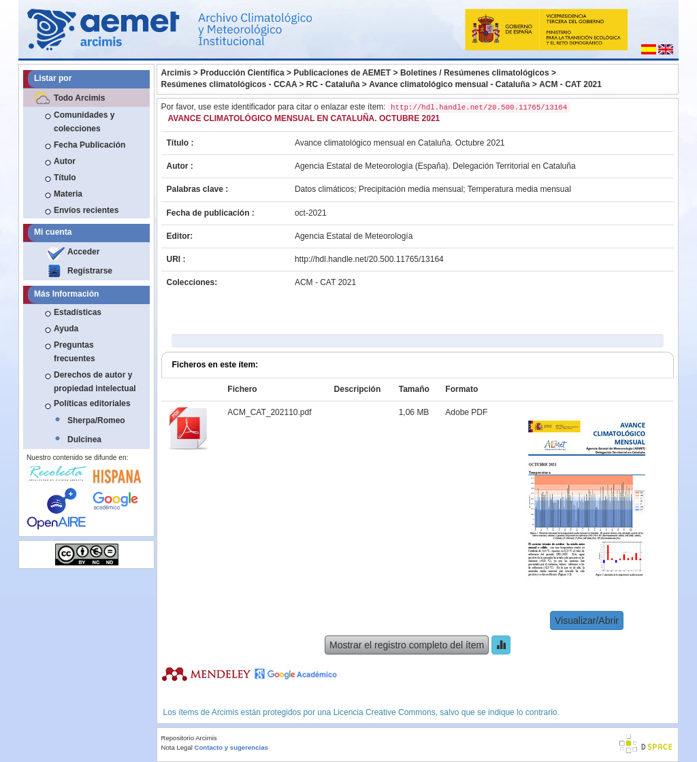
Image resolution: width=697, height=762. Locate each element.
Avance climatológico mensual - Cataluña (449, 84)
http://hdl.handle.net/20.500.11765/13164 (369, 259)
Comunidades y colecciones (84, 121)
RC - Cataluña (333, 84)
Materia (68, 194)
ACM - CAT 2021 (570, 84)
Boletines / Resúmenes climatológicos (474, 73)
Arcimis (176, 73)
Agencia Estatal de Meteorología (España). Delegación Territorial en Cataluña (435, 166)
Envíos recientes (86, 210)
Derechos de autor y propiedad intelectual (95, 381)
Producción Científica (242, 73)
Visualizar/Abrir (587, 620)
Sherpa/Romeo (96, 420)
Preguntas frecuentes (74, 351)
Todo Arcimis (79, 98)
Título (65, 177)
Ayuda (66, 328)
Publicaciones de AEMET (342, 73)
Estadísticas (77, 312)
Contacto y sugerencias (231, 747)
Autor (65, 161)
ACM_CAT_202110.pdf (269, 412)
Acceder (83, 251)
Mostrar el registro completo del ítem (406, 645)
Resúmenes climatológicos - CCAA (229, 84)
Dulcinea (84, 439)
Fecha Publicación (89, 145)
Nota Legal (177, 747)
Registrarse (89, 271)
